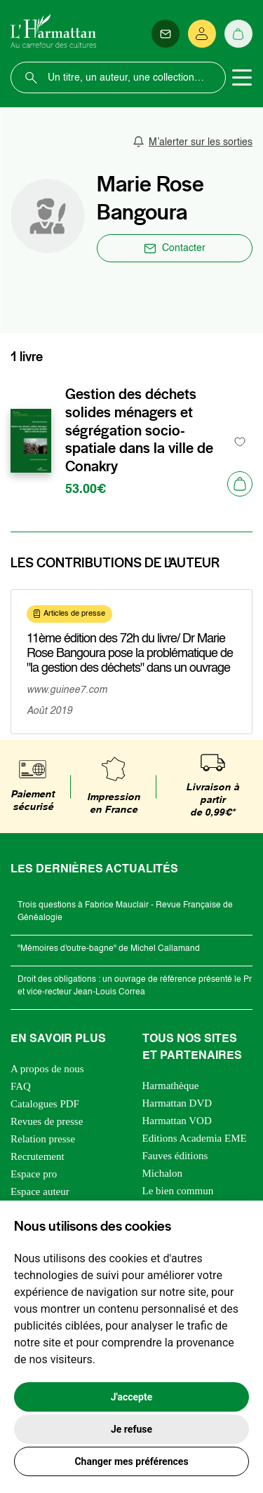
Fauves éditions (175, 1155)
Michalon (162, 1173)
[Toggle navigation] (241, 77)
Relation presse (43, 1138)
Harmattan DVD (177, 1103)
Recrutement (38, 1156)
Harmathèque (170, 1085)
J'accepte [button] (132, 1397)
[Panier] (238, 34)
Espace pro (34, 1174)
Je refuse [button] (131, 1429)
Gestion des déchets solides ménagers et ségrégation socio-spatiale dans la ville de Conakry (139, 430)
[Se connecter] (202, 34)
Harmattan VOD (177, 1120)
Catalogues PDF (45, 1103)
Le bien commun (178, 1190)
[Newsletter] (165, 34)
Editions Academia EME (194, 1138)
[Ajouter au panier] (239, 483)
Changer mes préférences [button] (131, 1461)
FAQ (21, 1086)
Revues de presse (47, 1121)
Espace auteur (40, 1191)
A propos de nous (47, 1068)
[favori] (240, 441)
